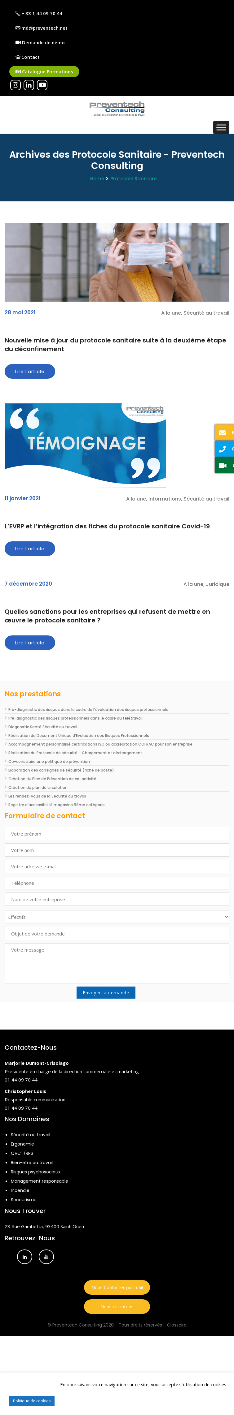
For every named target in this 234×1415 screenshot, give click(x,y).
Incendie (20, 1190)
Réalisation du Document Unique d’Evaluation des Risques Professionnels (78, 735)
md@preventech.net (41, 28)
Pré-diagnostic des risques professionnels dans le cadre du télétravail (75, 718)
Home (97, 178)
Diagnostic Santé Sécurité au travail (42, 726)
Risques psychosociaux (35, 1172)
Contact (27, 57)
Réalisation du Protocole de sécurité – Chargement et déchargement (75, 752)
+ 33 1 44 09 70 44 (38, 13)
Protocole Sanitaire (133, 178)
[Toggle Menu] (221, 127)
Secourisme (24, 1200)
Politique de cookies (32, 1401)
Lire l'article (30, 371)
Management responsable (39, 1181)
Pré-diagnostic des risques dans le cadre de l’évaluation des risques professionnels (88, 709)
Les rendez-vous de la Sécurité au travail (47, 796)
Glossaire (177, 1325)
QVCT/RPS (22, 1153)
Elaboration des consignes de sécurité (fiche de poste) (61, 770)
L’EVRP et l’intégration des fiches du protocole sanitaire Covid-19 (107, 526)
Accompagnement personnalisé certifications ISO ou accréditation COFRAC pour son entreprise (100, 744)
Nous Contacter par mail (117, 1287)
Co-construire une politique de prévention (49, 761)
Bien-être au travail (32, 1162)
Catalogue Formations (44, 71)
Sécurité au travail (30, 1135)
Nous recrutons (117, 1306)
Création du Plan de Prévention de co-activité (52, 778)
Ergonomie (22, 1144)
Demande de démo (40, 42)
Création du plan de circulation (38, 787)
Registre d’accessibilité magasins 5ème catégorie (56, 804)
